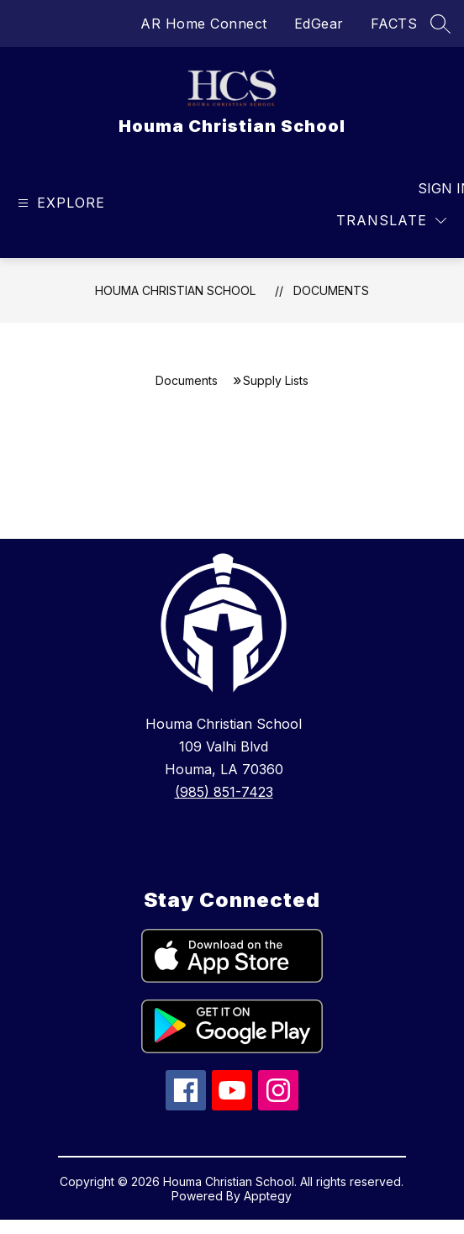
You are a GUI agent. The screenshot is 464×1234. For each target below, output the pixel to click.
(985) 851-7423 (224, 791)
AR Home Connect (203, 23)
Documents (331, 290)
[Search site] (440, 23)
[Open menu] (59, 203)
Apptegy (268, 1196)
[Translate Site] (391, 220)
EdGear (319, 23)
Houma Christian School (175, 290)
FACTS (394, 23)
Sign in (434, 188)
